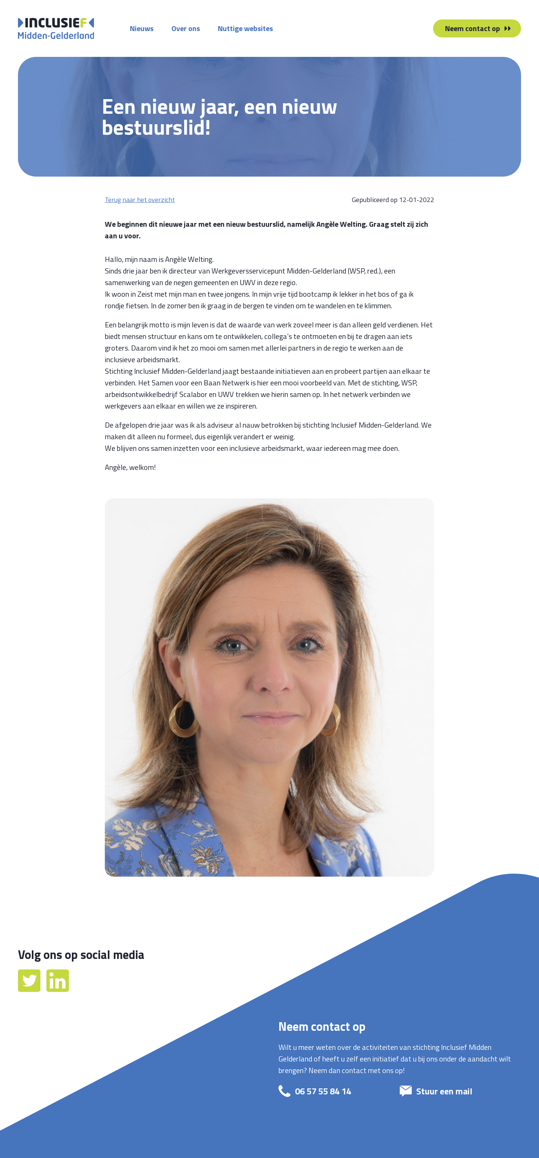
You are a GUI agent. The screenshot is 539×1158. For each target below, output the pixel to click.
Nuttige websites (245, 28)
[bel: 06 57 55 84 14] (332, 1091)
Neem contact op (472, 28)
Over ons (185, 28)
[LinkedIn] (57, 989)
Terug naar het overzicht (140, 200)
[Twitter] (30, 989)
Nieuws (141, 28)
